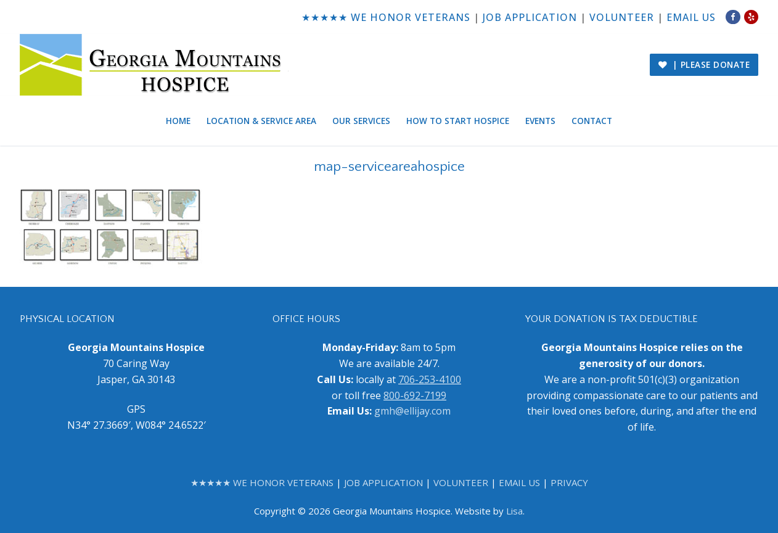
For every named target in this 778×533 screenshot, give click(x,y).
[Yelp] (751, 17)
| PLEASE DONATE (704, 64)
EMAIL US (691, 17)
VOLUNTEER (621, 17)
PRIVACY (569, 482)
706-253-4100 (429, 379)
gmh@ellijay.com (412, 411)
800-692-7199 (414, 395)
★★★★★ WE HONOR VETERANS (385, 17)
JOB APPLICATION (530, 17)
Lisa (514, 511)
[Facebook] (733, 17)
